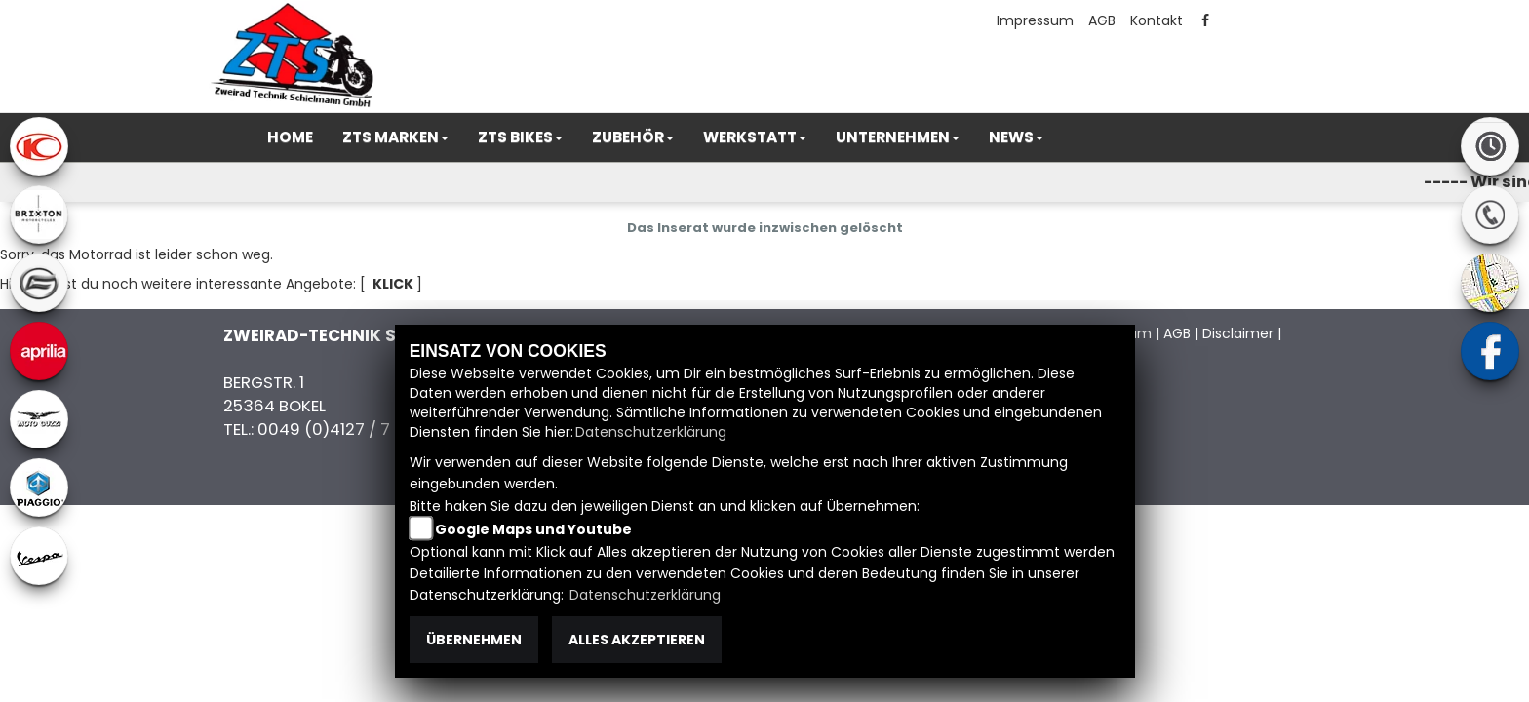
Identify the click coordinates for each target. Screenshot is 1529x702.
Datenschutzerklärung (650, 432)
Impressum (1035, 20)
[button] (395, 137)
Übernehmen (474, 639)
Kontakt (1156, 20)
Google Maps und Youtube (533, 529)
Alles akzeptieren (636, 639)
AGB (1102, 20)
